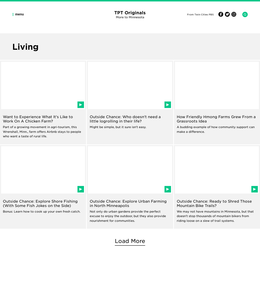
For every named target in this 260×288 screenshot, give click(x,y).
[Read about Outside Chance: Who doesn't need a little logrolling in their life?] (130, 102)
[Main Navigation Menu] (19, 14)
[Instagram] (233, 16)
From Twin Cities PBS (200, 14)
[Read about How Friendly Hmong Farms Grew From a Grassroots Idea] (217, 102)
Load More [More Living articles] (130, 241)
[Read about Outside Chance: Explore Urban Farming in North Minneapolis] (130, 187)
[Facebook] (221, 16)
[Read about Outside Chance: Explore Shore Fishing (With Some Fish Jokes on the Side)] (43, 187)
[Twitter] (227, 16)
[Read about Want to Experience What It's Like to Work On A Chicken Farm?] (43, 102)
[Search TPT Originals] (243, 14)
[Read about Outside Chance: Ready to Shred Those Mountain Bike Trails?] (217, 187)
